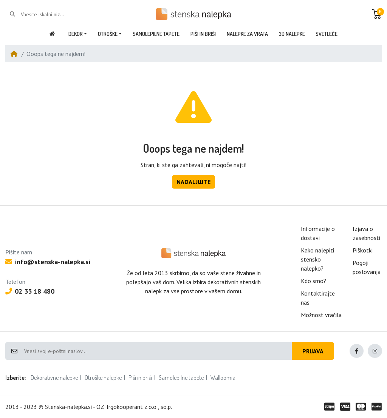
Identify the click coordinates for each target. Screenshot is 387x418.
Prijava (313, 351)
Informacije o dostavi (318, 233)
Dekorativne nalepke (54, 377)
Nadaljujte (193, 182)
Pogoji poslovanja (367, 267)
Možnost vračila (321, 315)
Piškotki (363, 250)
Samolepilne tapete (181, 377)
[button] (377, 14)
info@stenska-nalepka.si (47, 261)
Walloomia (223, 377)
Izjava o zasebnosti (366, 233)
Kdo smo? (313, 281)
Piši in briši (140, 377)
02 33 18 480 (29, 291)
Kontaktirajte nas (318, 298)
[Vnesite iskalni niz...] (51, 14)
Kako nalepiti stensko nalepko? (317, 259)
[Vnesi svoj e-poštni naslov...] (157, 351)
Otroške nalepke (103, 377)
